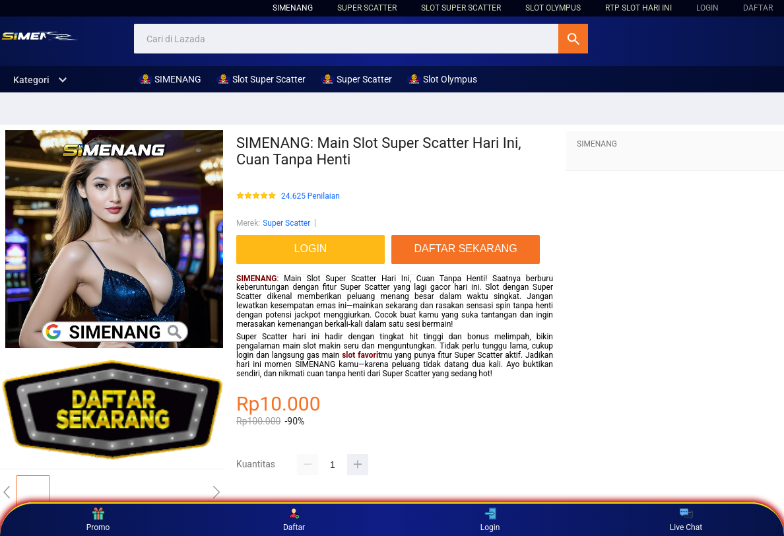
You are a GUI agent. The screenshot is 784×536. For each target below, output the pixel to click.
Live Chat (686, 519)
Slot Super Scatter (461, 8)
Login (490, 519)
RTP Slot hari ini (638, 8)
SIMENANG (293, 8)
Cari (573, 38)
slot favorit (361, 355)
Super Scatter (367, 8)
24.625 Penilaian (310, 196)
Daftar (294, 519)
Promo (98, 519)
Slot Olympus (553, 8)
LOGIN (707, 8)
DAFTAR (758, 8)
